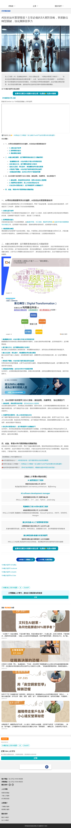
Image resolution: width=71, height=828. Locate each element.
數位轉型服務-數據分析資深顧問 (36, 535)
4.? (25, 169)
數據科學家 (30, 222)
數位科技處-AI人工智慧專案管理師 (35, 522)
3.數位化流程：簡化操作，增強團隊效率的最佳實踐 (26, 167)
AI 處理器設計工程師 (35, 480)
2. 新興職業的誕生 (15, 151)
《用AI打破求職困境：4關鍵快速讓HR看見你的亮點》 (38, 467)
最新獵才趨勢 (5, 809)
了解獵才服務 (5, 806)
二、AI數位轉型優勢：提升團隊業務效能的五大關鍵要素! (24, 157)
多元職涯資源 (5, 798)
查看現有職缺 (5, 793)
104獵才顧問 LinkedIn (8, 572)
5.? (25, 172)
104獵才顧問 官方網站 (8, 565)
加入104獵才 (5, 820)
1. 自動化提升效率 (15, 148)
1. (25, 161)
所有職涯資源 (5, 11)
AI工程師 (39, 222)
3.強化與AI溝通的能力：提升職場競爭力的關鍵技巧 (26, 185)
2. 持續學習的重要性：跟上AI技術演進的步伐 (24, 183)
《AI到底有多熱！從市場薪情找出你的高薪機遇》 (33, 460)
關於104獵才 (5, 817)
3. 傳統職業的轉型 (15, 153)
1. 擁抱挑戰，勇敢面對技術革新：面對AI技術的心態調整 (27, 180)
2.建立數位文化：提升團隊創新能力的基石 (23, 164)
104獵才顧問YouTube (8, 575)
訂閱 (35, 758)
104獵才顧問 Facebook (9, 568)
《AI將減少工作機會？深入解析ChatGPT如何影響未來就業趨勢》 (34, 135)
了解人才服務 (5, 796)
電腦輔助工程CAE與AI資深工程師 (35, 506)
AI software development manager (35, 493)
